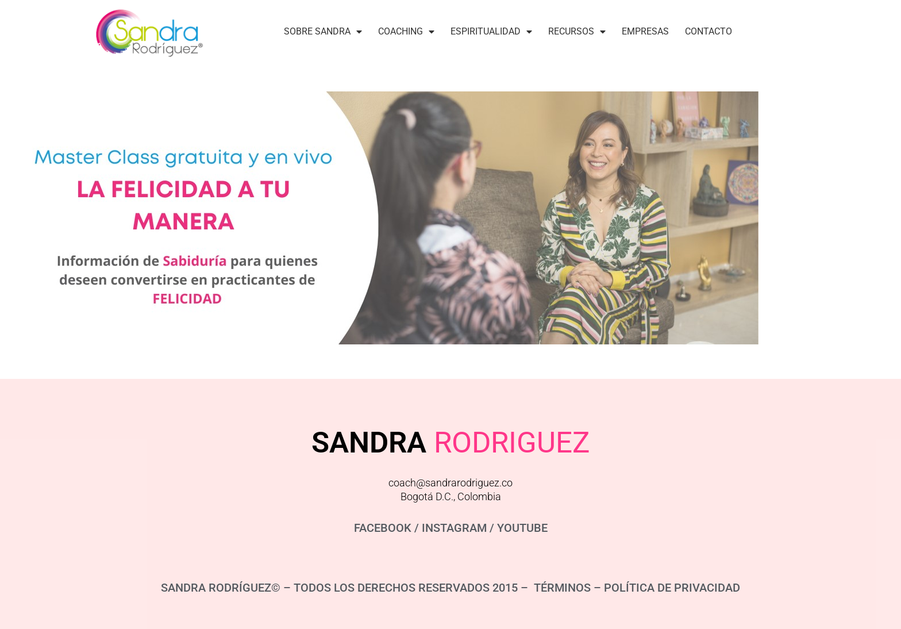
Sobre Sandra (323, 31)
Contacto (708, 31)
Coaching (406, 31)
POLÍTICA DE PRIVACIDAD (672, 588)
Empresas (645, 31)
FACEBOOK (382, 528)
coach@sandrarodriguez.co (450, 483)
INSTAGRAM (454, 528)
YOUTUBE (522, 528)
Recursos (577, 31)
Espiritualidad (491, 31)
